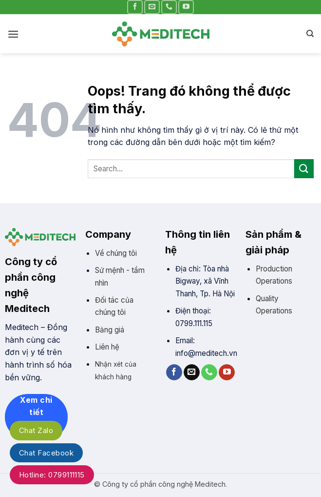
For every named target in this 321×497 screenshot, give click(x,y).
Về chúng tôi (116, 253)
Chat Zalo (36, 430)
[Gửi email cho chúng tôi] (152, 7)
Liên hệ (107, 347)
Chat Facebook (46, 452)
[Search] (310, 33)
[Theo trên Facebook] (135, 7)
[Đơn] (13, 34)
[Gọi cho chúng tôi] (169, 7)
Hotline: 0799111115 (52, 474)
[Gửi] (304, 168)
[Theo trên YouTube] (186, 7)
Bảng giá (109, 329)
